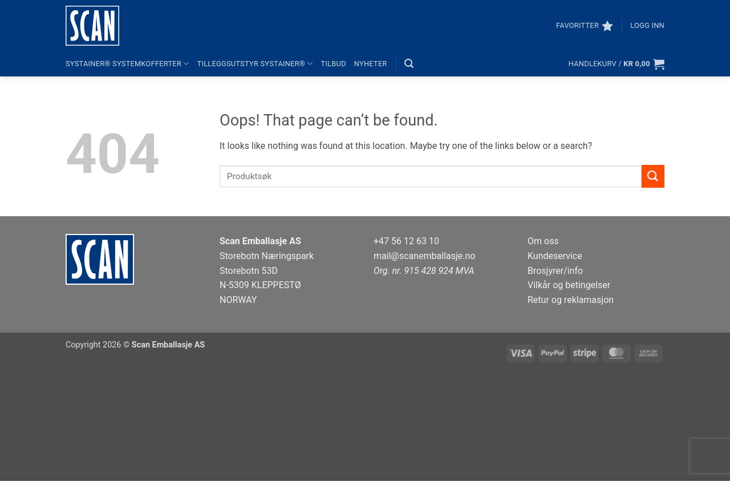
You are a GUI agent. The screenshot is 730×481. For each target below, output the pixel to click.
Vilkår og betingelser (569, 285)
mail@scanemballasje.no (425, 255)
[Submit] (653, 176)
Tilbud (333, 63)
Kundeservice (555, 255)
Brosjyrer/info (555, 270)
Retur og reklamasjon (571, 299)
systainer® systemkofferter (127, 63)
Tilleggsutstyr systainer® (255, 63)
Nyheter (370, 63)
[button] (647, 25)
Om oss (543, 241)
